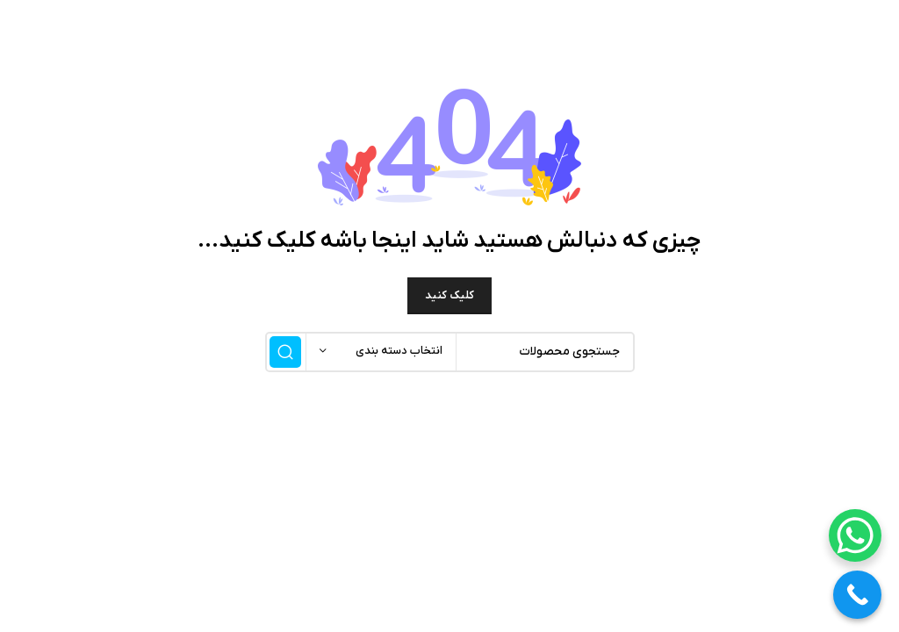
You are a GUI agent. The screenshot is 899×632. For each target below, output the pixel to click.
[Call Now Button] (857, 595)
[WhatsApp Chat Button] (855, 535)
